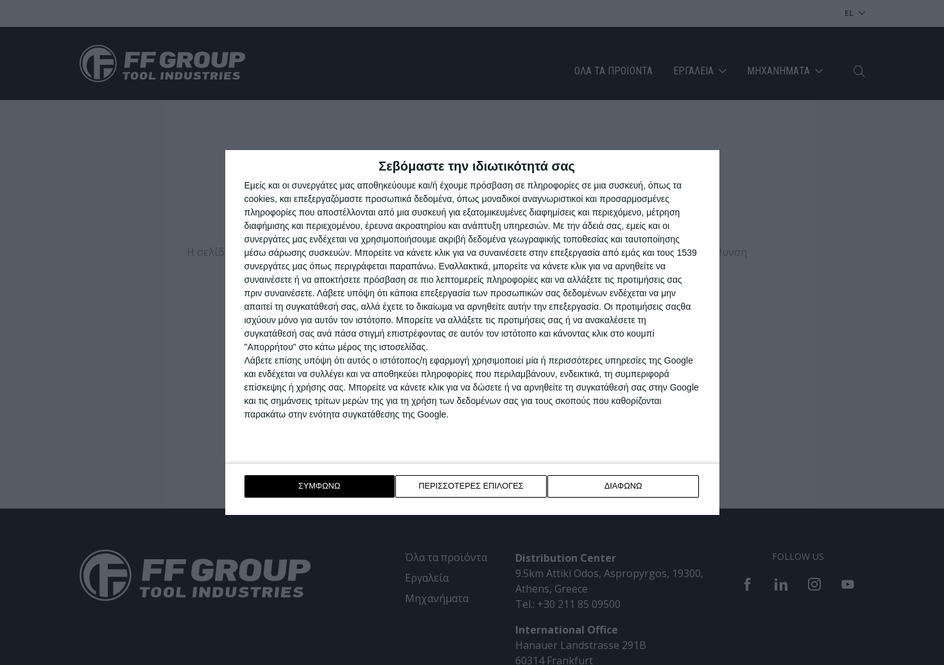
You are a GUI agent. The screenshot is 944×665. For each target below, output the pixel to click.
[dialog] (472, 332)
